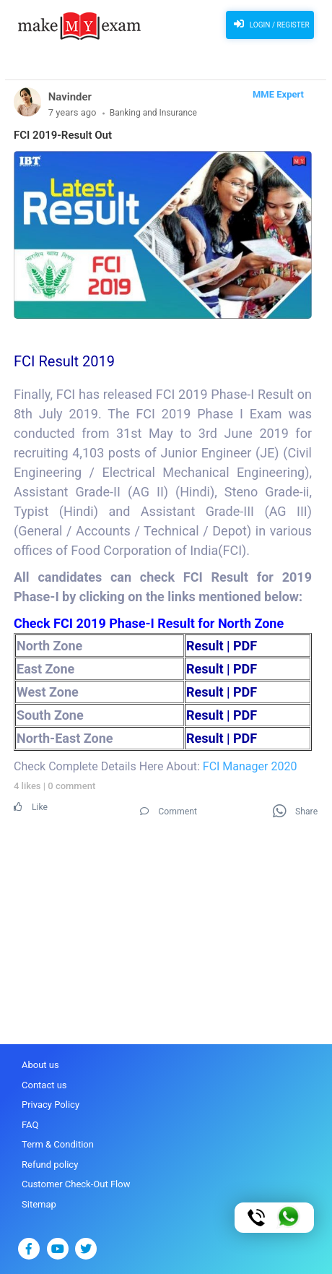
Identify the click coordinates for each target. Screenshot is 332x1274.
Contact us (44, 1085)
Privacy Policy (50, 1104)
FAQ (30, 1124)
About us (40, 1064)
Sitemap (39, 1204)
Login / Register (269, 24)
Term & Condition (58, 1144)
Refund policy (50, 1164)
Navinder (70, 96)
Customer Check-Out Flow (76, 1184)
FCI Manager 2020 (250, 766)
